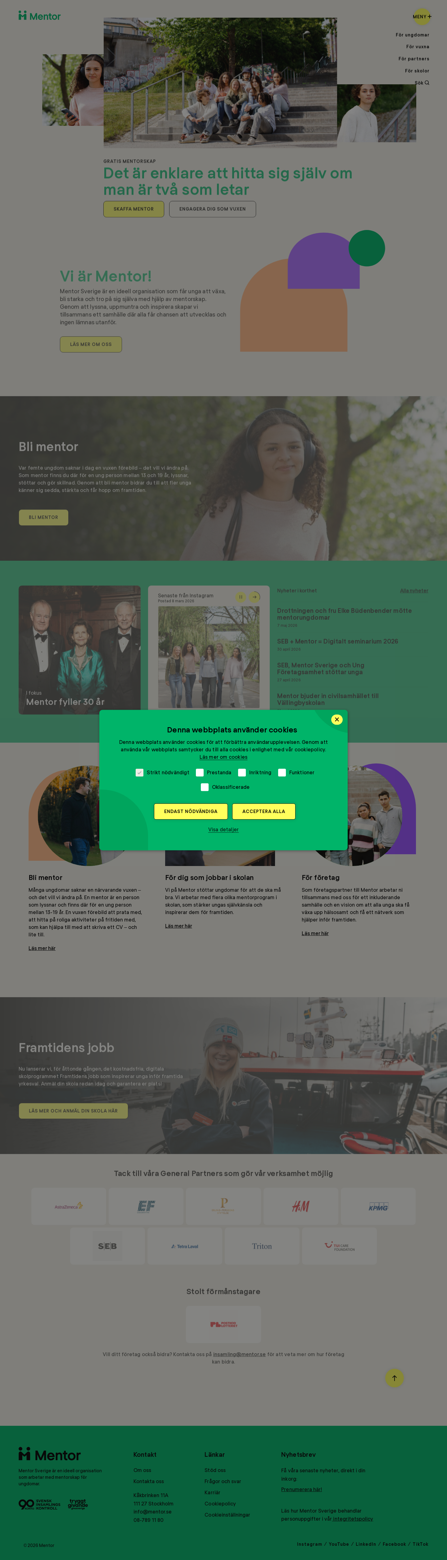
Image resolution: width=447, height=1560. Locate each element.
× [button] (337, 719)
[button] (223, 829)
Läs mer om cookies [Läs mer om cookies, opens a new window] (224, 757)
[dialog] (223, 780)
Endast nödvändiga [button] (191, 811)
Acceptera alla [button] (263, 811)
